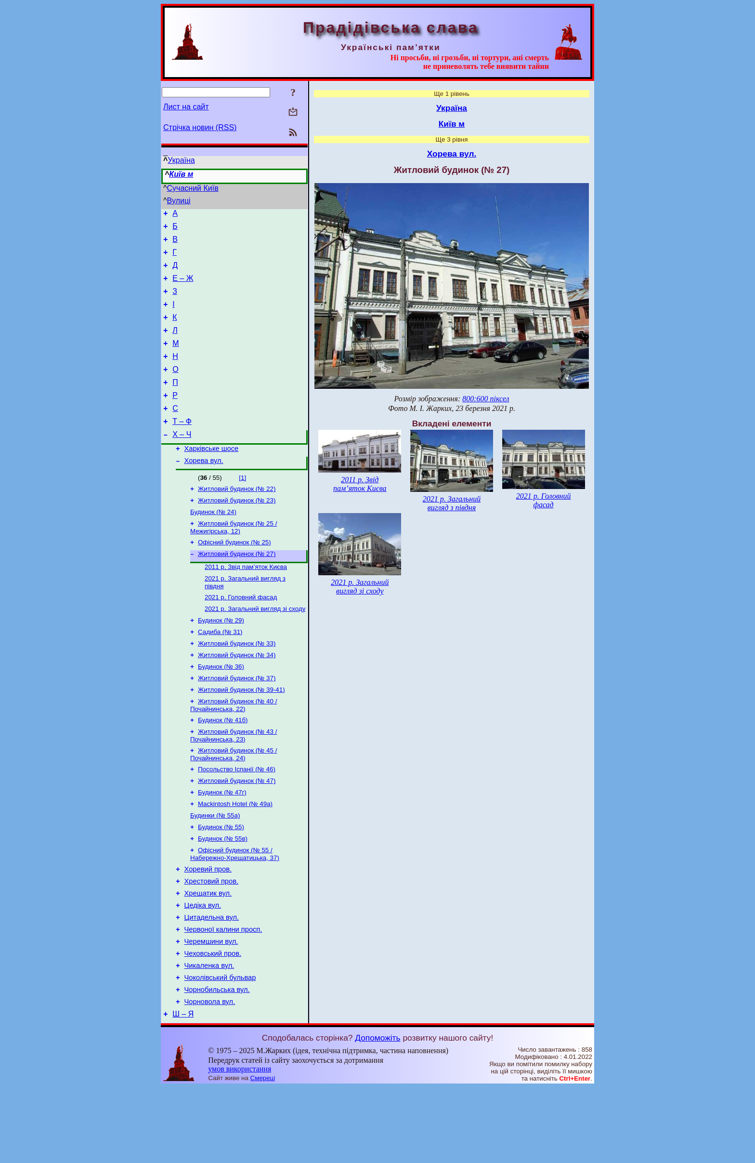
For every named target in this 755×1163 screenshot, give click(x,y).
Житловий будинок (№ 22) (236, 518)
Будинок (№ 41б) (223, 767)
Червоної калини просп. (223, 995)
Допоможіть (377, 1113)
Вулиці (179, 201)
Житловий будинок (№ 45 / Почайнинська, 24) (233, 803)
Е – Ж (182, 287)
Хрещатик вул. (208, 954)
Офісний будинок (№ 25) (234, 576)
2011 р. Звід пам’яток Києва (246, 602)
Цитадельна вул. (211, 981)
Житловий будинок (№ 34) (236, 697)
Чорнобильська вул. (217, 1062)
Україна (181, 160)
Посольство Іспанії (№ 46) (236, 819)
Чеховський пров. (212, 1022)
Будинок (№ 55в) (222, 894)
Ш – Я (183, 1089)
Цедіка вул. (202, 968)
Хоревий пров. (208, 927)
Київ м (181, 174)
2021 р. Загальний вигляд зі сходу (255, 647)
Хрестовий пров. (211, 941)
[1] (242, 506)
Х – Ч (181, 460)
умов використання (239, 1144)
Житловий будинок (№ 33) (236, 684)
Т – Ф (182, 446)
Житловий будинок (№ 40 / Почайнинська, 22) (233, 751)
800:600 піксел (485, 399)
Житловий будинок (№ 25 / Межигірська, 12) (233, 560)
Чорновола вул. (209, 1076)
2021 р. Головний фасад (241, 634)
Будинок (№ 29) (221, 659)
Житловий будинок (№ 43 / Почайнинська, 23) (233, 783)
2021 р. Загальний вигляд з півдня (452, 503)
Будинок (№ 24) (213, 543)
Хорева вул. (203, 489)
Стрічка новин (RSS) (199, 127)
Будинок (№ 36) (221, 710)
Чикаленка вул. (209, 1035)
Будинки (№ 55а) (215, 869)
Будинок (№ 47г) (222, 844)
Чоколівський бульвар (220, 1049)
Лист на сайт (186, 107)
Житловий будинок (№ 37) (236, 722)
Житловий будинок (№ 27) (236, 588)
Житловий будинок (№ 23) (236, 531)
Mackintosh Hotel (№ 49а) (235, 856)
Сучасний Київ (193, 188)
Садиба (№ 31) (220, 672)
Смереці (262, 1153)
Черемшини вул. (211, 1008)
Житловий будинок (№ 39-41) (241, 735)
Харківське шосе (211, 476)
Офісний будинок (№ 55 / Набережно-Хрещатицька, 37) (234, 910)
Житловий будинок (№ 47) (236, 831)
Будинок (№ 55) (221, 881)
